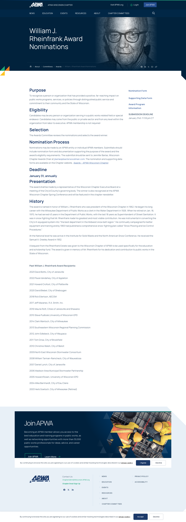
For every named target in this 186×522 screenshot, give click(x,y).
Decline (156, 516)
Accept (140, 516)
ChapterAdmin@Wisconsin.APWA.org (76, 480)
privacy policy (124, 516)
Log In (136, 4)
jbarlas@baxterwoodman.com (69, 159)
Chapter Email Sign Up (71, 484)
